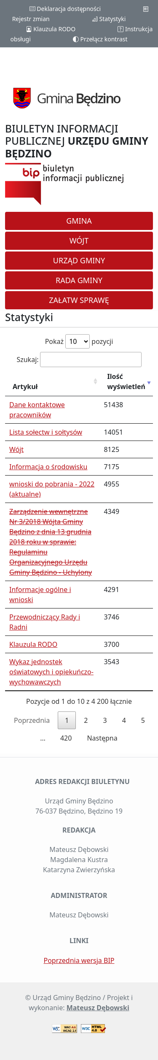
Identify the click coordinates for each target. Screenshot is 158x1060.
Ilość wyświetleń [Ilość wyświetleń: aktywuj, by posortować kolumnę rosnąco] (126, 381)
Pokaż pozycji (79, 341)
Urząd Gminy (79, 260)
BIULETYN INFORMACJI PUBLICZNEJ (76, 141)
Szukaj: (78, 359)
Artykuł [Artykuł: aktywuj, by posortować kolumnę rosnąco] (25, 386)
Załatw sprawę (79, 300)
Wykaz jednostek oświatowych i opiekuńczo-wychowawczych (51, 672)
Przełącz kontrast (100, 39)
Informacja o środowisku (48, 466)
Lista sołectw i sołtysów (45, 432)
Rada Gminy (79, 280)
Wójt (79, 240)
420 (66, 738)
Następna (102, 738)
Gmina (79, 221)
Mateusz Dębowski (98, 1007)
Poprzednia (32, 720)
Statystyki (109, 19)
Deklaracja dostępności (65, 9)
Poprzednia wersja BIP (79, 960)
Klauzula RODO (51, 29)
